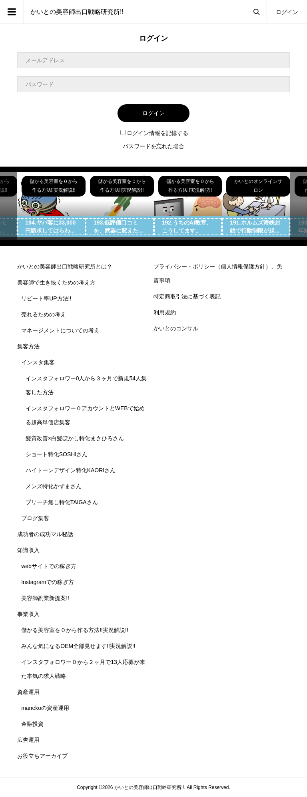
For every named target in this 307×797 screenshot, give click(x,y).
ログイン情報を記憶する (154, 133)
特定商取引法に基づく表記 (187, 296)
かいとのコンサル (176, 328)
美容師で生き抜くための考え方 (56, 282)
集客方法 (28, 346)
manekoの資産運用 (45, 708)
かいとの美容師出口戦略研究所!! (77, 11)
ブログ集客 (35, 518)
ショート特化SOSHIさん (57, 454)
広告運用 (28, 740)
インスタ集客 (38, 362)
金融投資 (32, 724)
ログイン (287, 12)
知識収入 (28, 550)
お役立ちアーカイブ (42, 756)
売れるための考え (43, 314)
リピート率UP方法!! (46, 298)
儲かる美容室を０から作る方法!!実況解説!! (74, 630)
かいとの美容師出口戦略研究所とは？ (64, 266)
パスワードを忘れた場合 (153, 146)
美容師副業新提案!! (45, 598)
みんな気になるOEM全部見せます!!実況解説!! (78, 646)
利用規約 (165, 312)
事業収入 (28, 614)
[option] (51, 206)
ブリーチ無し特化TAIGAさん (62, 502)
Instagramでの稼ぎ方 (47, 582)
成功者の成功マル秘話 (45, 534)
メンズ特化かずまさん (54, 486)
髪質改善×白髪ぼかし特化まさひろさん (75, 438)
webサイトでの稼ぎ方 (48, 566)
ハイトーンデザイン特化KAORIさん (71, 470)
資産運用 (28, 692)
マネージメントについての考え (60, 330)
